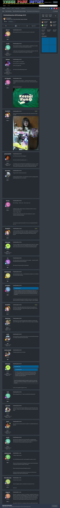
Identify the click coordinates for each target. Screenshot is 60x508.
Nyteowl (7, 30)
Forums (3, 8)
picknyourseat (8, 453)
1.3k (8, 501)
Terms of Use (4, 506)
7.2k (8, 87)
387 (8, 39)
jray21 (7, 421)
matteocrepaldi (7, 350)
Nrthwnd (8, 59)
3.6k (8, 251)
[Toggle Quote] (14, 288)
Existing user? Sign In (48, 2)
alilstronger (7, 242)
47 (8, 281)
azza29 (7, 43)
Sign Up (55, 2)
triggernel (8, 492)
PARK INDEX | (44, 8)
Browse (4, 6)
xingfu (7, 334)
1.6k (8, 210)
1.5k (8, 163)
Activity (9, 5)
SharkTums (7, 318)
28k (8, 68)
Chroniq (7, 200)
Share (5, 21)
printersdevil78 (7, 153)
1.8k (8, 446)
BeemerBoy (7, 170)
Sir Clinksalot (8, 78)
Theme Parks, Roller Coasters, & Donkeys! (20, 19)
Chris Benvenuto (7, 477)
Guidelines (8, 8)
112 (8, 462)
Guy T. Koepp (46, 24)
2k (8, 359)
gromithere (7, 285)
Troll (8, 392)
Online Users (17, 8)
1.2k (8, 120)
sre (7, 258)
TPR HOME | (40, 8)
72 (8, 267)
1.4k (8, 487)
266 (8, 401)
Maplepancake (8, 271)
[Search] (44, 6)
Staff (12, 8)
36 (8, 343)
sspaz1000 (7, 405)
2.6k (8, 415)
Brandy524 (9, 18)
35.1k (8, 327)
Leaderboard (23, 8)
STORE (47, 8)
